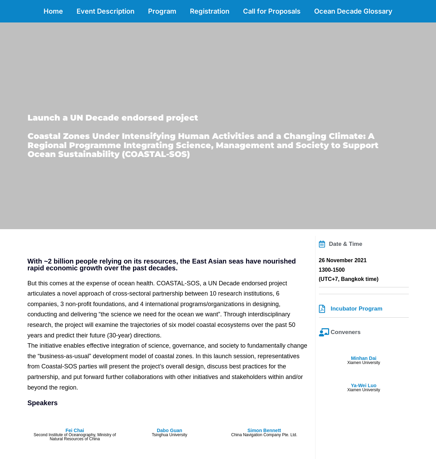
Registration (209, 11)
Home (53, 11)
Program (162, 11)
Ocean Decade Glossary (353, 11)
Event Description (105, 11)
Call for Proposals (272, 11)
